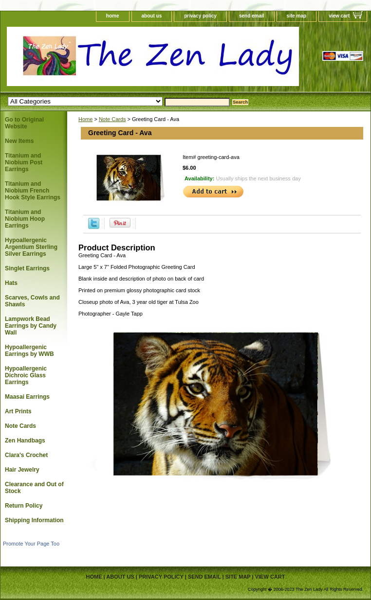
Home (85, 119)
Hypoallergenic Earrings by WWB (29, 350)
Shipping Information (34, 520)
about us (152, 15)
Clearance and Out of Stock (34, 487)
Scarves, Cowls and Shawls (32, 301)
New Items (19, 141)
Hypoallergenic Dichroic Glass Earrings (26, 375)
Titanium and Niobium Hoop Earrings (25, 219)
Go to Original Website (24, 123)
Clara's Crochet (26, 455)
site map (297, 15)
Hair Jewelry (22, 469)
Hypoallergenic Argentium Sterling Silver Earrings (31, 247)
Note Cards (112, 119)
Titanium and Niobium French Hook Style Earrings (32, 190)
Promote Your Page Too (31, 544)
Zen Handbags (25, 440)
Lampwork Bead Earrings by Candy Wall (30, 326)
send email (251, 15)
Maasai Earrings (27, 396)
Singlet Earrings (27, 268)
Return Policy (23, 505)
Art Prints (18, 411)
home (112, 15)
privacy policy (200, 15)
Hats (11, 283)
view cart (339, 15)
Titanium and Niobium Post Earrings (23, 162)
